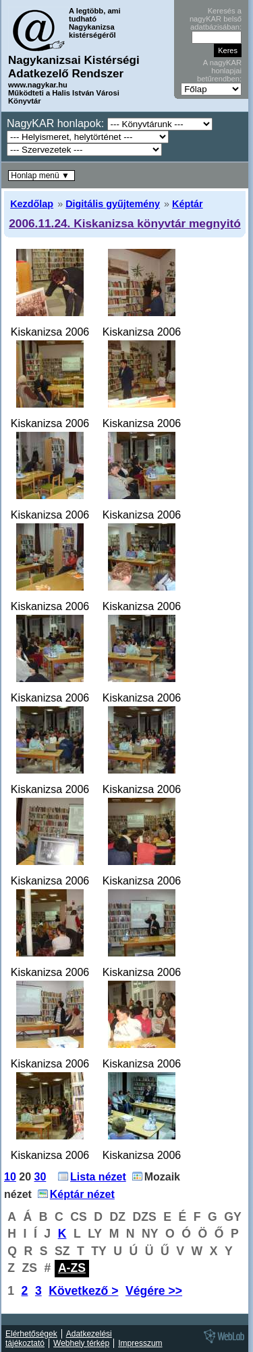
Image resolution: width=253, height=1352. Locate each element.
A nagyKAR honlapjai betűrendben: (219, 71)
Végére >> (153, 1291)
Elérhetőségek (31, 1334)
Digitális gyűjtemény (112, 203)
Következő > (83, 1291)
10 (10, 1176)
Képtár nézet (82, 1194)
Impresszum (140, 1343)
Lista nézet (98, 1176)
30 (40, 1176)
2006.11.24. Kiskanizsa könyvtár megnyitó (125, 223)
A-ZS (72, 1268)
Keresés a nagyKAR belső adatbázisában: (216, 19)
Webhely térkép (81, 1343)
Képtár (187, 203)
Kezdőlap (31, 203)
